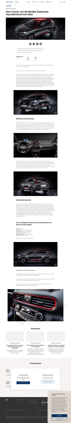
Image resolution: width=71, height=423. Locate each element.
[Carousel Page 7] (37, 324)
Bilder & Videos (48, 1)
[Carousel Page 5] (32, 324)
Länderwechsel (64, 2)
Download (55, 113)
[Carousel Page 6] (34, 324)
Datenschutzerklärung (40, 410)
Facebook (34, 44)
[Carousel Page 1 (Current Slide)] (22, 324)
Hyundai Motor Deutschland (33, 403)
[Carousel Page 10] (44, 324)
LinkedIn (40, 44)
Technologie (41, 1)
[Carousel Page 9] (41, 324)
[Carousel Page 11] (46, 324)
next (66, 305)
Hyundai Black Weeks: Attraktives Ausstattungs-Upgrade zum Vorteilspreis (14, 347)
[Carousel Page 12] (48, 324)
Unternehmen (34, 1)
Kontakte (17, 57)
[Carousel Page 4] (29, 324)
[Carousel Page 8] (39, 324)
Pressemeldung (8, 5)
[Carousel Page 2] (25, 324)
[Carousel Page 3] (27, 324)
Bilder (15, 5)
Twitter (37, 44)
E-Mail (30, 44)
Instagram (45, 402)
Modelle (28, 1)
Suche (62, 2)
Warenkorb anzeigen (60, 2)
